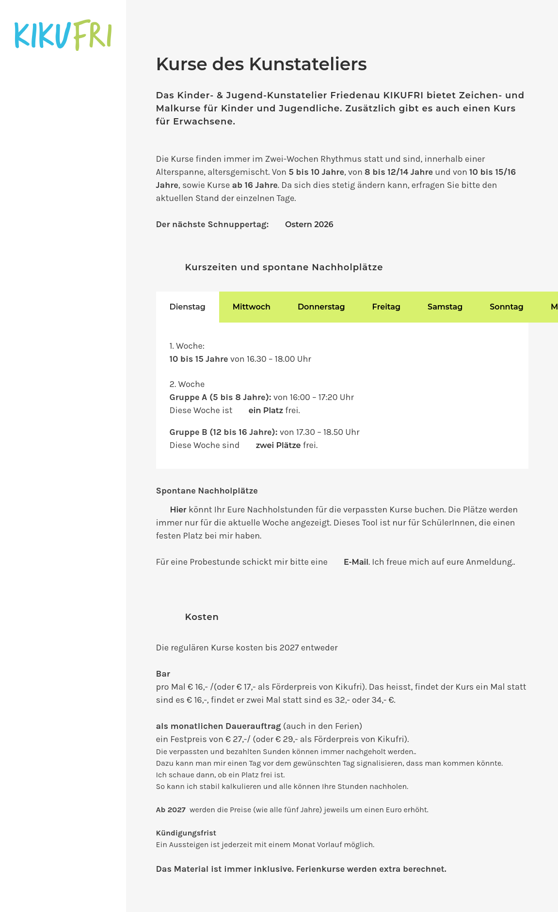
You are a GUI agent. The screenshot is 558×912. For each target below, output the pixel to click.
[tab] (187, 307)
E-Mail (356, 562)
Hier (178, 509)
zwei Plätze (278, 445)
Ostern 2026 (309, 224)
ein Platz (266, 410)
